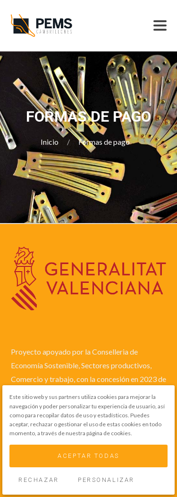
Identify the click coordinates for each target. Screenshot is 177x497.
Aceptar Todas (88, 455)
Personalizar (106, 479)
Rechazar (38, 479)
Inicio (50, 141)
